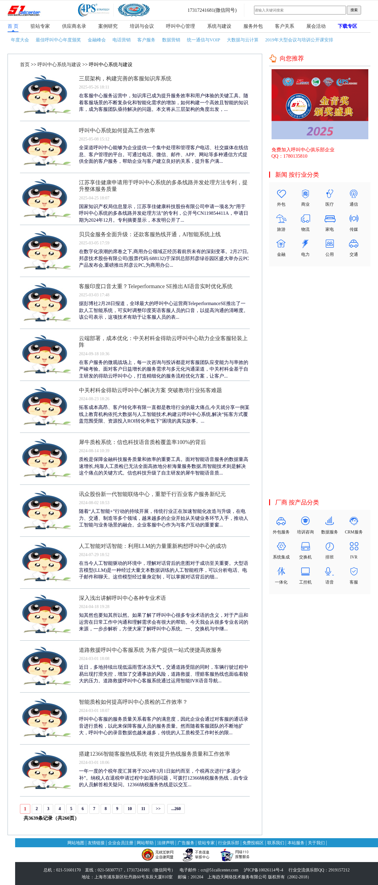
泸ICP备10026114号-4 (263, 870)
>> (158, 808)
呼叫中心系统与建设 (59, 64)
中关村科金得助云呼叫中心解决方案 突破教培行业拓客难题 (150, 390)
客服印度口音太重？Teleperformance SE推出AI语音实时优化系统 (156, 286)
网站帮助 (145, 843)
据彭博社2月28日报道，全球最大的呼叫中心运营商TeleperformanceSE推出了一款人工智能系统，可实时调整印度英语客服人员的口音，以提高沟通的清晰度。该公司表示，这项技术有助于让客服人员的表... (163, 310)
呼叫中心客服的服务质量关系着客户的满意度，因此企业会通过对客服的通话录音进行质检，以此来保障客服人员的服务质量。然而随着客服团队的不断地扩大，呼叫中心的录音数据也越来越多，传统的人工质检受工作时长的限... (163, 725)
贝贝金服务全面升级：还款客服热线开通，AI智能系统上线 (150, 234)
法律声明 (165, 843)
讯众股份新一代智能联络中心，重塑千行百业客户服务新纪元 (152, 494)
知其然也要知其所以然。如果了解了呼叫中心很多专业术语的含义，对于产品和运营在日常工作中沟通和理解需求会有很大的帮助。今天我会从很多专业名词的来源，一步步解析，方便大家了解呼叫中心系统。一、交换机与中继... (163, 622)
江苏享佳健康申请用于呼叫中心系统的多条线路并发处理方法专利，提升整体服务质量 (163, 185)
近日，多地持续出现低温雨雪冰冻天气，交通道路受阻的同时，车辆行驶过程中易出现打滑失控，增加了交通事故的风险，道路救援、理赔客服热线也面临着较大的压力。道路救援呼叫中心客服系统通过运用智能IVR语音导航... (163, 674)
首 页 (13, 26)
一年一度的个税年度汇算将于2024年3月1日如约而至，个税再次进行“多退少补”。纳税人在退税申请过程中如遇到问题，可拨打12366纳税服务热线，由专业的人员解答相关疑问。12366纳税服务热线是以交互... (163, 777)
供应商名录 (74, 26)
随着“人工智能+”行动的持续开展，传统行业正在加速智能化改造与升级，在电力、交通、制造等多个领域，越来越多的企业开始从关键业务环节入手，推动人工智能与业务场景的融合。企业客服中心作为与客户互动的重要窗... (163, 518)
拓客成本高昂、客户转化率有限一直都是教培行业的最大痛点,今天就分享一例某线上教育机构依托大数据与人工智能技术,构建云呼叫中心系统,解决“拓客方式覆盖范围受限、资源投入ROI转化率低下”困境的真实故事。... (164, 414)
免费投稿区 (253, 843)
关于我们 (316, 843)
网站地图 (75, 843)
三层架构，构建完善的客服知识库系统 (125, 79)
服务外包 (253, 26)
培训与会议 (142, 26)
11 (143, 808)
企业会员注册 (120, 843)
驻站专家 (40, 26)
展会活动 (316, 26)
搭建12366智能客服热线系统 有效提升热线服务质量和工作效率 (154, 754)
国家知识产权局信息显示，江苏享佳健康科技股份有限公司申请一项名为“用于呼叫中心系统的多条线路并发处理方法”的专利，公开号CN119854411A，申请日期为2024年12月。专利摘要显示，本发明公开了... (163, 213)
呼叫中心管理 (180, 26)
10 (130, 808)
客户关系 (284, 26)
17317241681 (200, 10)
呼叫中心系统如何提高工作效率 (117, 130)
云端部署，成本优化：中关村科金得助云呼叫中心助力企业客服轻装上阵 (163, 341)
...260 (176, 808)
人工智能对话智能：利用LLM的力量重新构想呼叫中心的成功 (152, 546)
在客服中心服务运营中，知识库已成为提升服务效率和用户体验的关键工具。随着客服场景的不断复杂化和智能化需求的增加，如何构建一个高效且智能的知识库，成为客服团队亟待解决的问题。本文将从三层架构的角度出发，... (163, 102)
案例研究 (108, 26)
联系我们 (275, 843)
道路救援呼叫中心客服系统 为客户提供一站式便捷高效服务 (150, 650)
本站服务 (296, 843)
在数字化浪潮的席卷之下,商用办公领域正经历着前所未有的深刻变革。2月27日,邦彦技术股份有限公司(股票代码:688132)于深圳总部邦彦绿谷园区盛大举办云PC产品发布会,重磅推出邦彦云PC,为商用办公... (164, 258)
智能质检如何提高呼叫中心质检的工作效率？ (133, 702)
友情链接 (96, 843)
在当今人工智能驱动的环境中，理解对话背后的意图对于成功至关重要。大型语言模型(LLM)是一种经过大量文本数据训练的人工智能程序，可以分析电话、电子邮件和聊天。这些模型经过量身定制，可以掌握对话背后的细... (163, 570)
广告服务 (186, 843)
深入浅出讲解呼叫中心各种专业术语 (122, 598)
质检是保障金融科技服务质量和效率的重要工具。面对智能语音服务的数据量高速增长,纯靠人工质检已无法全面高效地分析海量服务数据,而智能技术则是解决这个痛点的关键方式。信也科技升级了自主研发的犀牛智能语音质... (163, 466)
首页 (25, 64)
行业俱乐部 (228, 843)
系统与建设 (219, 26)
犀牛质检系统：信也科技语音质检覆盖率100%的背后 (142, 442)
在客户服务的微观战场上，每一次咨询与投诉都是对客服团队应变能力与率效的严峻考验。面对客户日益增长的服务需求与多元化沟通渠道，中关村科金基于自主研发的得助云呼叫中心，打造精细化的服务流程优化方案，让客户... (163, 369)
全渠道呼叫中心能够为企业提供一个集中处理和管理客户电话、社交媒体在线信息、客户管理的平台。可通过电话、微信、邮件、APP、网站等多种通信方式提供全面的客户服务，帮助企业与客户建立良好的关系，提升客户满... (163, 154)
